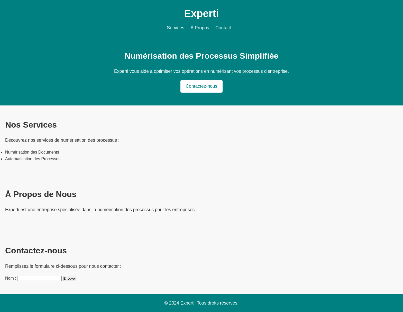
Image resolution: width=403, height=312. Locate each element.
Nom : (10, 278)
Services (175, 27)
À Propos (199, 27)
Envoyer (69, 278)
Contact (223, 27)
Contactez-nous (201, 86)
